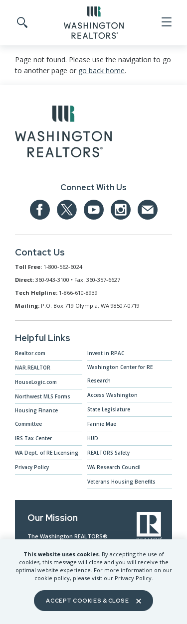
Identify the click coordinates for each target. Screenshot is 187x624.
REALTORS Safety (108, 452)
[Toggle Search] (21, 22)
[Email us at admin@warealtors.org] (148, 210)
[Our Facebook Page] (40, 210)
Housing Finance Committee (36, 417)
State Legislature (108, 409)
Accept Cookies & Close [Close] (93, 600)
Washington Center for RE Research (120, 374)
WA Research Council (114, 467)
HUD (92, 438)
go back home (101, 70)
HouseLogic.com (36, 381)
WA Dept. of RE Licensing (46, 452)
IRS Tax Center (33, 438)
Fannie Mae (101, 423)
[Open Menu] (166, 22)
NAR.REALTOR (32, 367)
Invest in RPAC (105, 353)
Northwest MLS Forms (42, 396)
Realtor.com (30, 353)
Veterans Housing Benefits (121, 481)
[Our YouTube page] (94, 210)
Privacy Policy (32, 467)
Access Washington (112, 394)
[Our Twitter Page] (67, 210)
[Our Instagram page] (121, 210)
